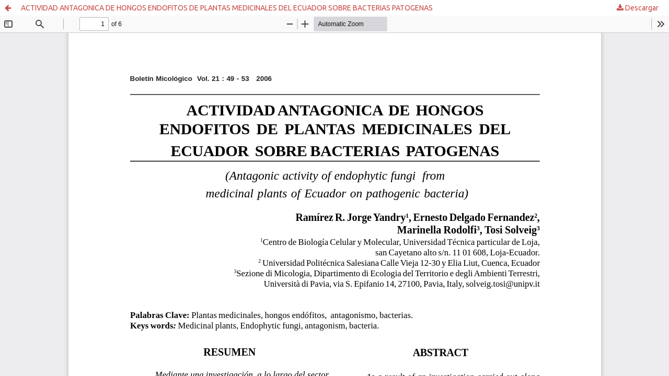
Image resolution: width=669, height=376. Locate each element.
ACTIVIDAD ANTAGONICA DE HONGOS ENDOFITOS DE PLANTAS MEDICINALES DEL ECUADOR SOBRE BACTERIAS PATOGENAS (227, 8)
